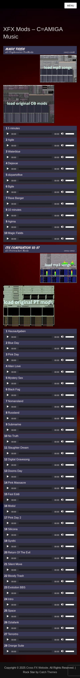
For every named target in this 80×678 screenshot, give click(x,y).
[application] (40, 133)
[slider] (35, 134)
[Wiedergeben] (7, 133)
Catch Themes (48, 672)
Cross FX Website (37, 667)
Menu (70, 5)
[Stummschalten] (63, 133)
